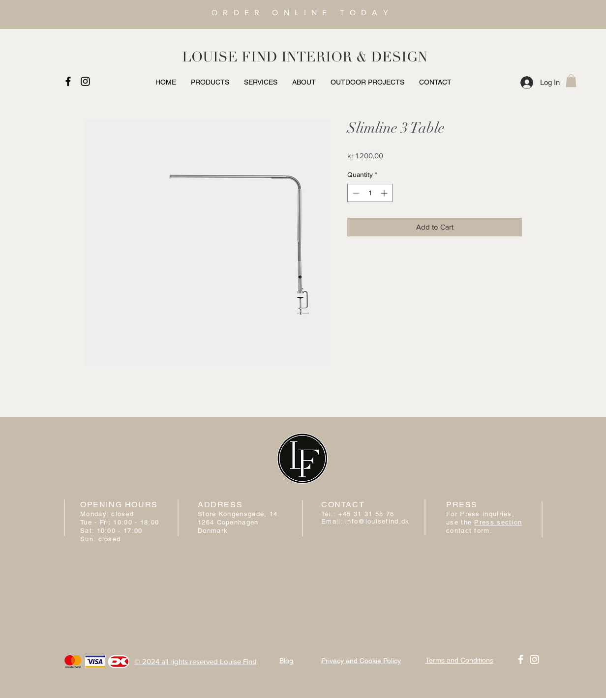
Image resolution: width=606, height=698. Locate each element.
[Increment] (385, 193)
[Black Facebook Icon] (68, 81)
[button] (571, 80)
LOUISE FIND (229, 57)
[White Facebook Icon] (521, 659)
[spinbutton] (370, 193)
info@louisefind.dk (377, 521)
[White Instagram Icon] (534, 659)
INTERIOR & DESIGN (354, 57)
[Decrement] (355, 193)
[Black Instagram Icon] (85, 81)
